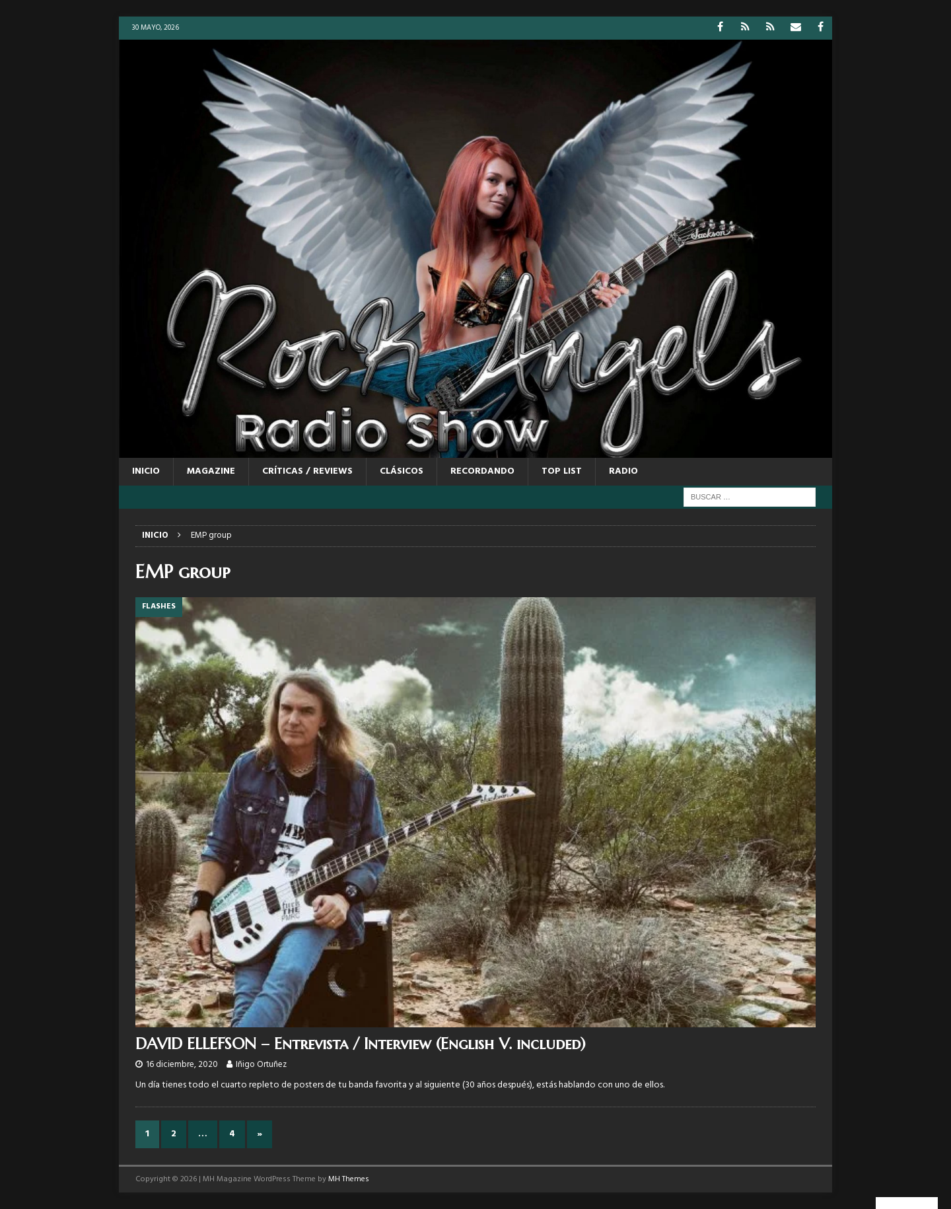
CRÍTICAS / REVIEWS (307, 471)
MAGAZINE (211, 471)
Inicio (146, 471)
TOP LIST (562, 471)
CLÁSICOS (401, 471)
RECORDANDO (482, 471)
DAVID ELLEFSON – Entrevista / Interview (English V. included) (360, 1044)
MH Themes (348, 1179)
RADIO (623, 471)
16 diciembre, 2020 (182, 1065)
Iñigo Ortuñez (261, 1065)
